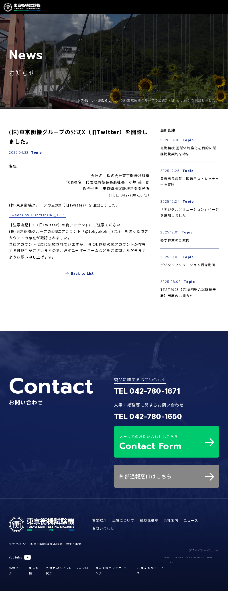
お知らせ (105, 100)
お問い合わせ (103, 525)
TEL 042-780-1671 (147, 391)
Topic (36, 152)
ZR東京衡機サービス (150, 568)
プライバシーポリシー (204, 547)
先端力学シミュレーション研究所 (67, 568)
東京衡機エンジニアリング (112, 568)
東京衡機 (34, 568)
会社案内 (171, 517)
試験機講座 (149, 517)
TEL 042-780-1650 (148, 416)
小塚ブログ (15, 568)
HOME (83, 100)
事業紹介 (99, 517)
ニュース (191, 517)
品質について (123, 517)
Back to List (79, 274)
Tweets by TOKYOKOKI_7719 (37, 214)
